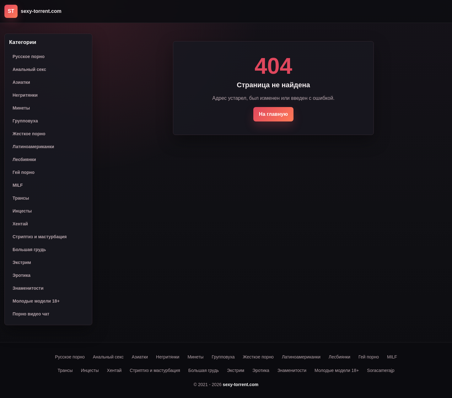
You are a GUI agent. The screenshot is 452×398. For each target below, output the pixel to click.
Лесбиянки (24, 159)
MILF (18, 185)
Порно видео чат (31, 313)
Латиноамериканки (33, 146)
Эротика (21, 275)
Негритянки (25, 95)
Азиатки (21, 82)
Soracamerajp (380, 370)
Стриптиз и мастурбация (40, 236)
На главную (273, 114)
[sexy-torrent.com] (33, 11)
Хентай (20, 223)
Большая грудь (29, 249)
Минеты (21, 107)
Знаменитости (28, 288)
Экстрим (22, 262)
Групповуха (25, 120)
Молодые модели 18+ (36, 301)
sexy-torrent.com (241, 384)
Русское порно (29, 56)
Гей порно (24, 172)
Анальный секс (29, 69)
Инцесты (22, 210)
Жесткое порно (29, 133)
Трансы (21, 198)
